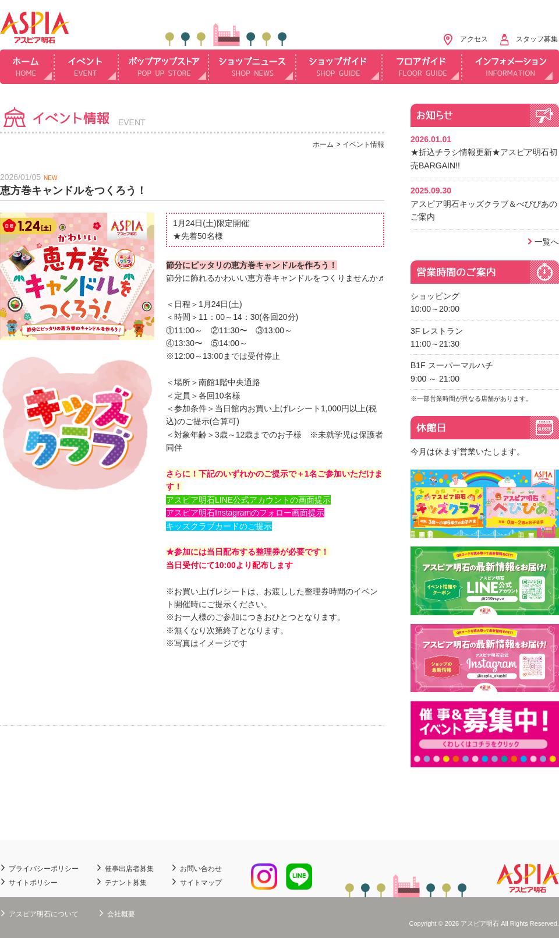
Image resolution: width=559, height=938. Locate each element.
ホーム (27, 67)
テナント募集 (126, 883)
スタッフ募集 (537, 39)
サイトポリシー (33, 883)
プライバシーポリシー (44, 869)
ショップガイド (339, 67)
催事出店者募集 (129, 869)
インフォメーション (510, 67)
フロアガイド (422, 67)
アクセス (474, 39)
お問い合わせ (201, 869)
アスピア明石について (44, 914)
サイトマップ (201, 883)
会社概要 (121, 914)
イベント (87, 67)
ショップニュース (252, 67)
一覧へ (547, 241)
